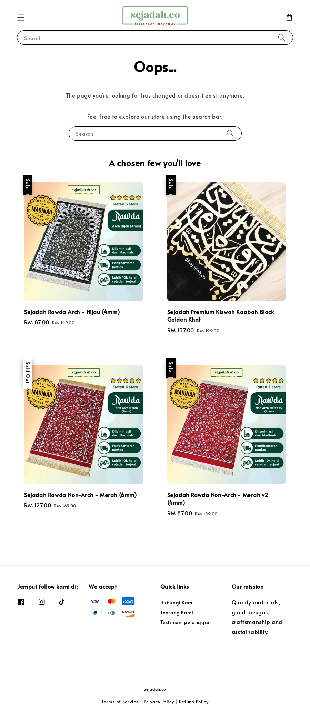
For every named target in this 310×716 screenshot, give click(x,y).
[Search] (282, 37)
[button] (20, 17)
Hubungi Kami (177, 602)
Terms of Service (120, 701)
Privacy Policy (159, 701)
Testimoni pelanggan (185, 622)
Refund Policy (194, 701)
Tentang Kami (176, 612)
